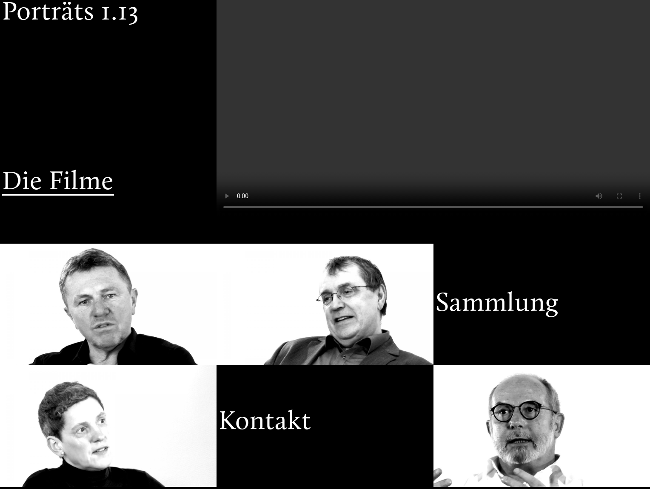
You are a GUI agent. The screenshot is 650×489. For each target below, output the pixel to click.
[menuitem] (108, 67)
